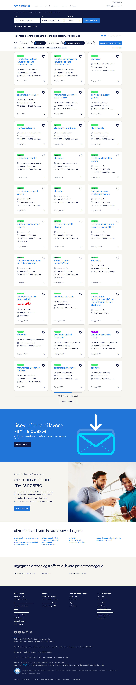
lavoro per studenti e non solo (24, 603)
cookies (35, 679)
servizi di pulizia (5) (75, 540)
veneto (44, 12)
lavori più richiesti (20, 615)
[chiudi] (64, 20)
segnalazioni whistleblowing (50, 679)
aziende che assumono (21, 612)
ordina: (110, 36)
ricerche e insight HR (49, 606)
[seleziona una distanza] (74, 20)
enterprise (73, 606)
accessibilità (77, 679)
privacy (16, 679)
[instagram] (30, 632)
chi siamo (73, 6)
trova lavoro (38, 6)
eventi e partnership (104, 609)
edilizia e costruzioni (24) (49, 538)
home (15, 12)
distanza (70, 16)
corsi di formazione (20, 599)
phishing (66, 679)
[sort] (116, 34)
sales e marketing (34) (48, 544)
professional (74, 599)
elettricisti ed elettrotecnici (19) (24, 573)
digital (72, 603)
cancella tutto (117, 48)
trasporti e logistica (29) (76, 542)
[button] (43, 48)
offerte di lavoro (23, 12)
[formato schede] (105, 36)
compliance (101, 606)
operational (73, 596)
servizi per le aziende (49, 596)
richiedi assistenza (117, 2)
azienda (56, 6)
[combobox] (27, 20)
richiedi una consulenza (50, 599)
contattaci (26, 679)
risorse (64, 6)
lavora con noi (102, 599)
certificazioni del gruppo (105, 612)
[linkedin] (15, 632)
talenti (48, 6)
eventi (16, 609)
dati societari (101, 618)
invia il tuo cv (18, 624)
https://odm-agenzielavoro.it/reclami (31, 673)
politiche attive (19, 618)
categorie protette (20, 621)
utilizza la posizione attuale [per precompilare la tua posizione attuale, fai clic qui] (27, 26)
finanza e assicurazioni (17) (50, 540)
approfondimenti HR (48, 603)
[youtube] (27, 632)
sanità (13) (72, 538)
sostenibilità (101, 603)
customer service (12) (21, 544)
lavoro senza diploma (21, 606)
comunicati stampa (103, 615)
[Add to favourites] (44, 56)
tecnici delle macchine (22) (77, 573)
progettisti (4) (45, 573)
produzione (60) (46, 542)
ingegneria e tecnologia (35, 12)
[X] (19, 632)
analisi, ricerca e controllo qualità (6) (26, 542)
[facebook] (23, 632)
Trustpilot (13, 637)
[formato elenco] (102, 36)
